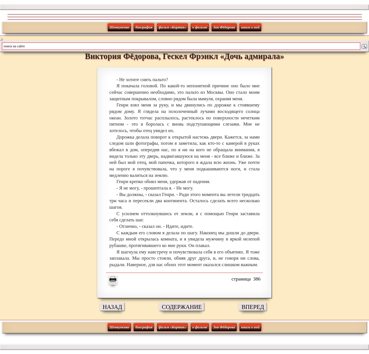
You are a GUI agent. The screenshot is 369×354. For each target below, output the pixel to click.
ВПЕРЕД (252, 307)
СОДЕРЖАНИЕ (182, 307)
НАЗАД (112, 307)
